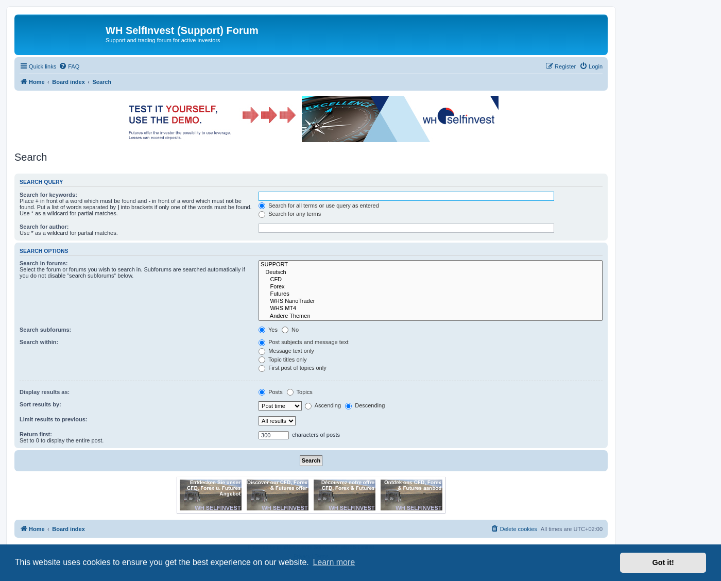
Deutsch (431, 272)
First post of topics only (293, 368)
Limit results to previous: (53, 419)
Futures (431, 294)
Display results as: (45, 392)
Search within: (39, 342)
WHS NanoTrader (431, 301)
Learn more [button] (334, 562)
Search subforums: (45, 330)
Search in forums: (44, 263)
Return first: (36, 434)
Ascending (323, 405)
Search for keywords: (48, 195)
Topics (300, 392)
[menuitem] (69, 66)
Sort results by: (40, 404)
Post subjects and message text (303, 342)
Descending (365, 405)
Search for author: (44, 227)
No (290, 330)
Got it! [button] (663, 562)
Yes (268, 330)
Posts (271, 392)
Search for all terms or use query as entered (319, 205)
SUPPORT (431, 264)
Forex (431, 286)
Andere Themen (431, 316)
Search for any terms (290, 214)
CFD (431, 279)
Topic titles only (282, 359)
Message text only (286, 351)
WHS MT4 (431, 308)
